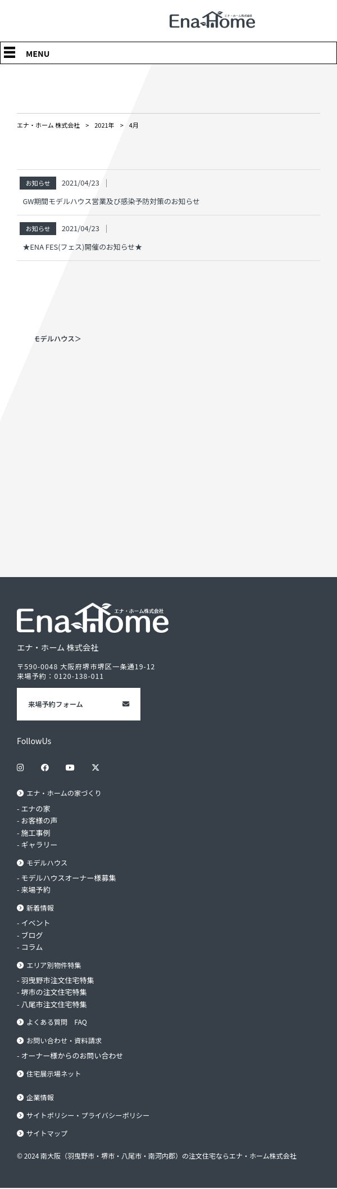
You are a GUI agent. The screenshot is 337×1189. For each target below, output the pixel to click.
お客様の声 (39, 820)
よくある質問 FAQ (57, 1022)
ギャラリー (39, 844)
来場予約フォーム (55, 704)
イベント (36, 923)
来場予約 (36, 890)
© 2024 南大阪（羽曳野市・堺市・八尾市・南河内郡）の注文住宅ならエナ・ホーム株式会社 (157, 1156)
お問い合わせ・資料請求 (64, 1040)
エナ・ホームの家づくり (64, 793)
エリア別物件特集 (53, 965)
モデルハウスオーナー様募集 (68, 877)
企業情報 (40, 1098)
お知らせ (37, 182)
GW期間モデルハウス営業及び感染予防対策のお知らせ (111, 201)
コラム (32, 947)
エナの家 (36, 808)
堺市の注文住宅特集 (54, 992)
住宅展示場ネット (53, 1074)
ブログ (32, 935)
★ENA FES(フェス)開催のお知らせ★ (82, 246)
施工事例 (36, 832)
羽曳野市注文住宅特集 (57, 980)
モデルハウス (47, 863)
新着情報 (40, 908)
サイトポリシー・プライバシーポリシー (88, 1116)
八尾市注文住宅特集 (54, 1004)
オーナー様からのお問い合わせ (72, 1056)
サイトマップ (47, 1134)
